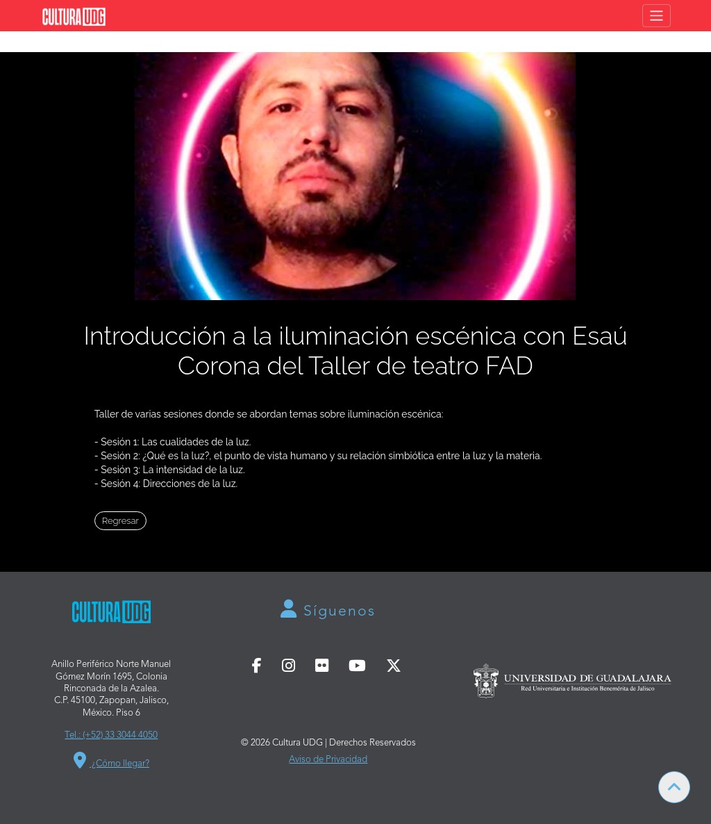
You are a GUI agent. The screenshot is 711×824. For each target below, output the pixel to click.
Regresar (120, 521)
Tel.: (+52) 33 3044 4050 (111, 735)
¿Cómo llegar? (111, 763)
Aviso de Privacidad (328, 759)
